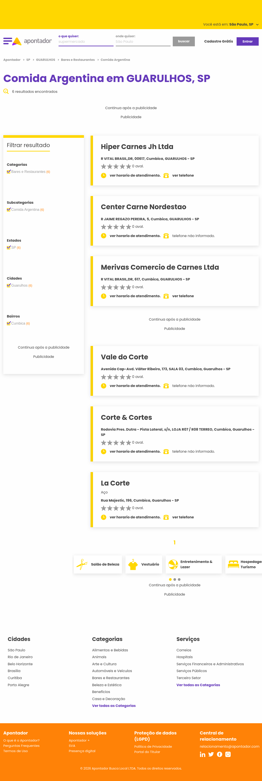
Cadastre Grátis (218, 41)
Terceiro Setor (189, 677)
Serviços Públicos (192, 670)
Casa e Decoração (108, 698)
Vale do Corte (125, 357)
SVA (72, 745)
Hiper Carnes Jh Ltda (138, 146)
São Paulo (16, 650)
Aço (105, 492)
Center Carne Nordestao (144, 207)
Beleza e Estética (107, 685)
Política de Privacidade (153, 746)
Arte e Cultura (104, 664)
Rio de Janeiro (20, 657)
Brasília (14, 670)
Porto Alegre (18, 685)
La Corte (116, 483)
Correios (184, 650)
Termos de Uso (15, 751)
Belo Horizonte (20, 664)
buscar (184, 41)
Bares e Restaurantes (110, 677)
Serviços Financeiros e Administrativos (210, 664)
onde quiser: (125, 36)
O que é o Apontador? (21, 740)
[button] (172, 579)
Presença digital (82, 751)
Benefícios (101, 691)
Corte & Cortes (127, 417)
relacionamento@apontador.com (230, 746)
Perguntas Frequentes (21, 745)
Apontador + (79, 740)
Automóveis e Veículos (112, 670)
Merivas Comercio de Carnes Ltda (161, 267)
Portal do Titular (147, 751)
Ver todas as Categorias (114, 705)
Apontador (12, 60)
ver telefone (184, 175)
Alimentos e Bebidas (110, 650)
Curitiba (15, 677)
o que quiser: (69, 36)
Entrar (248, 41)
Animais (99, 657)
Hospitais (185, 657)
